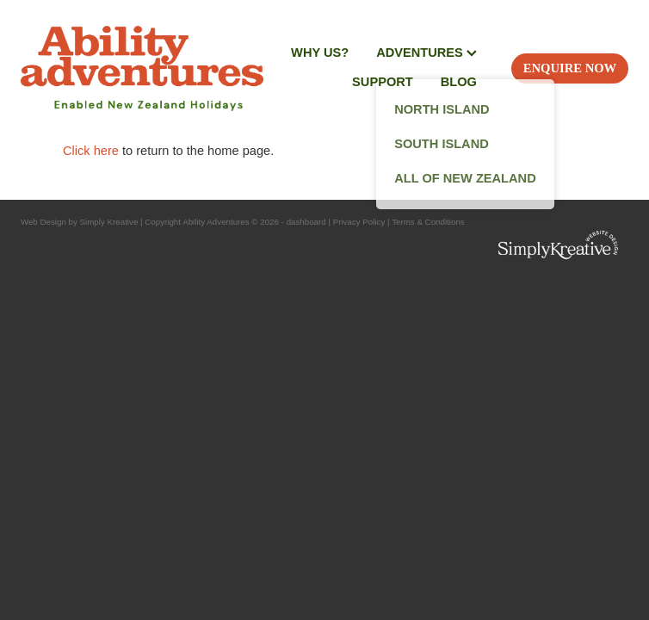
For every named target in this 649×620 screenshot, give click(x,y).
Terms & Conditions (428, 221)
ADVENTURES (426, 52)
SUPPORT (382, 82)
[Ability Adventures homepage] (142, 68)
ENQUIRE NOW (569, 68)
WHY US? (320, 52)
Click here (91, 151)
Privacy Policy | (361, 221)
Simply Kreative (109, 221)
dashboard (306, 221)
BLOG (459, 82)
